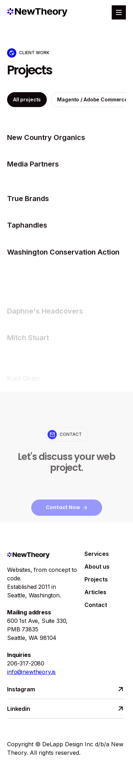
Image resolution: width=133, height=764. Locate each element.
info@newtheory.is (31, 671)
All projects (27, 102)
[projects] (66, 140)
